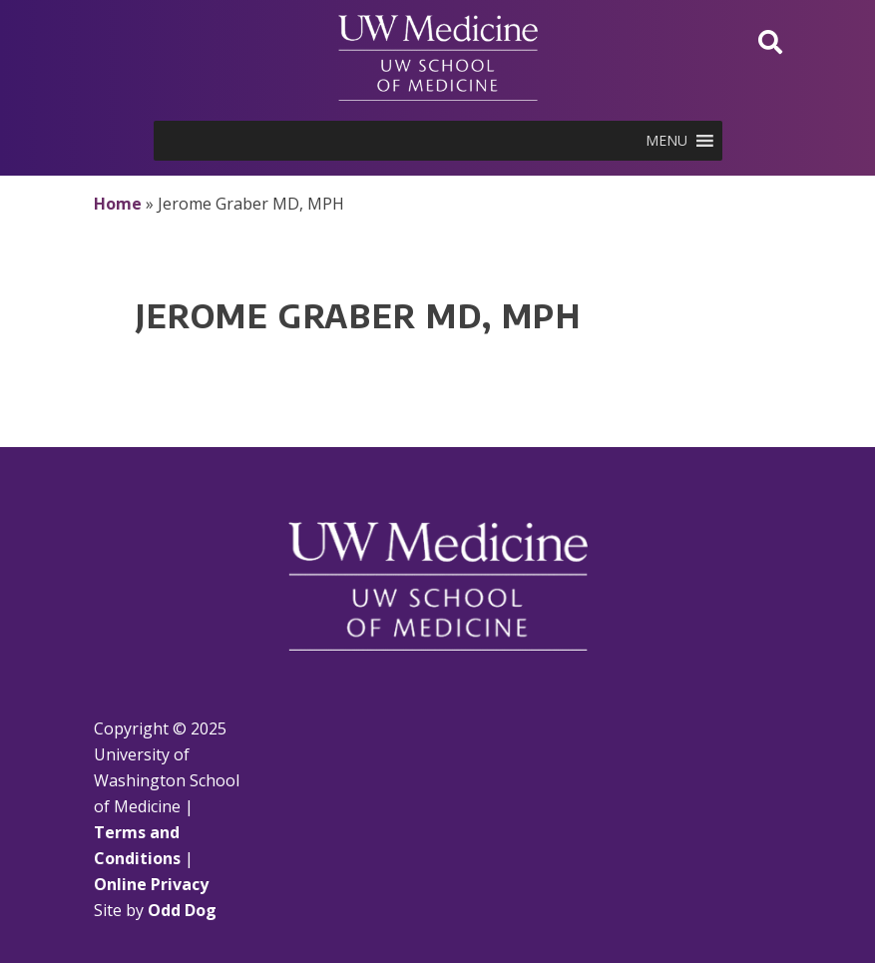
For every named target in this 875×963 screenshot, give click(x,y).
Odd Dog (182, 910)
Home (118, 204)
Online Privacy (151, 884)
